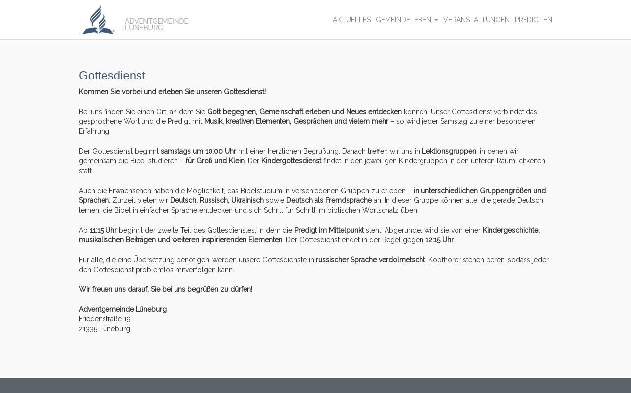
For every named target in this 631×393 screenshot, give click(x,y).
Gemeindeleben (407, 20)
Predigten (533, 20)
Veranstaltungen (476, 20)
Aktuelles (352, 20)
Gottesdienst (112, 75)
